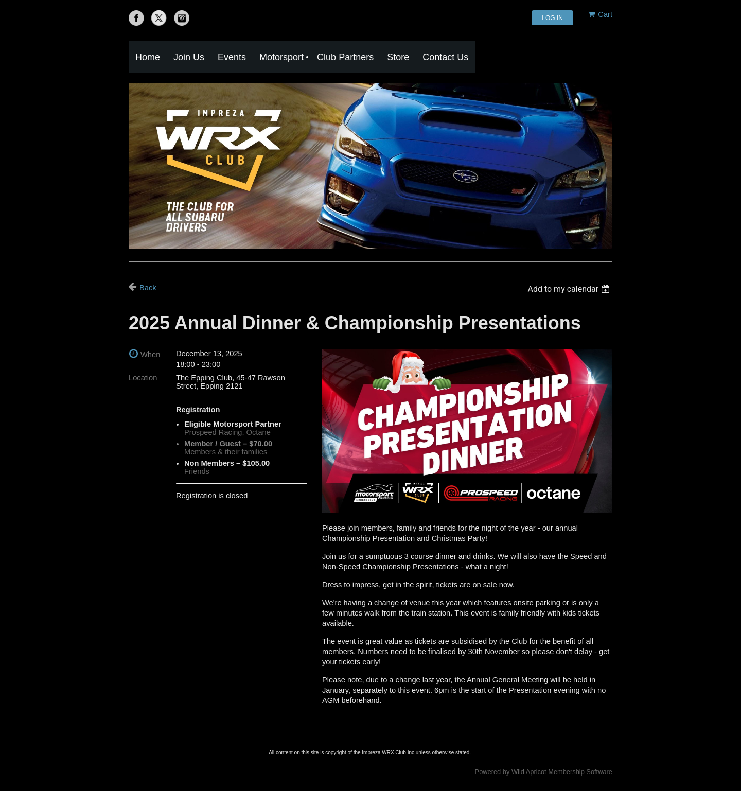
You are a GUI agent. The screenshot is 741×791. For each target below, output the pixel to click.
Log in (552, 18)
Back (147, 288)
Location (143, 378)
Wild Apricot (528, 772)
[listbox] (569, 289)
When (150, 354)
